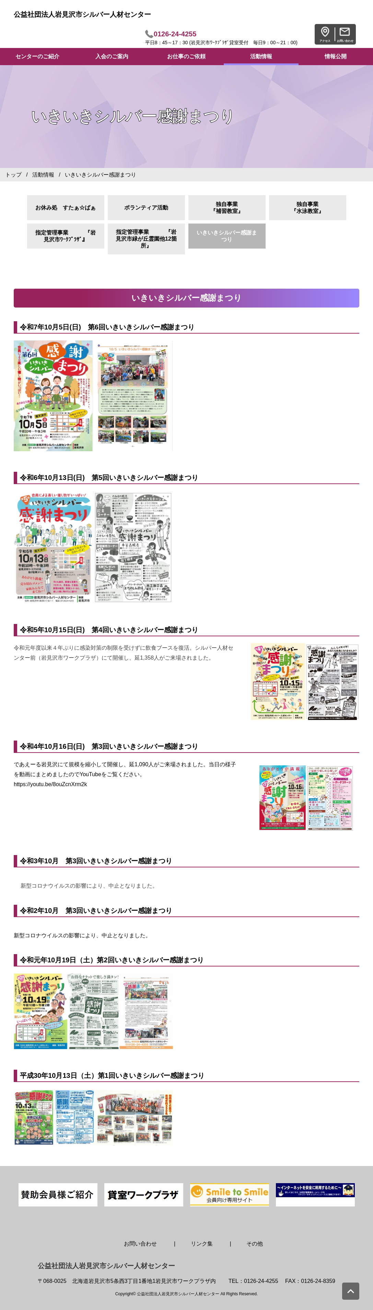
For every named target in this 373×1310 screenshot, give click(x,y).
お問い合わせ (140, 1244)
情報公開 (336, 56)
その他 (254, 1244)
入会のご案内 (111, 56)
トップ (13, 175)
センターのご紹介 (37, 56)
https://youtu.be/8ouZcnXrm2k (50, 784)
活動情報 (261, 56)
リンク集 (202, 1244)
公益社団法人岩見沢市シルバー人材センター (82, 14)
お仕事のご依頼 (186, 56)
